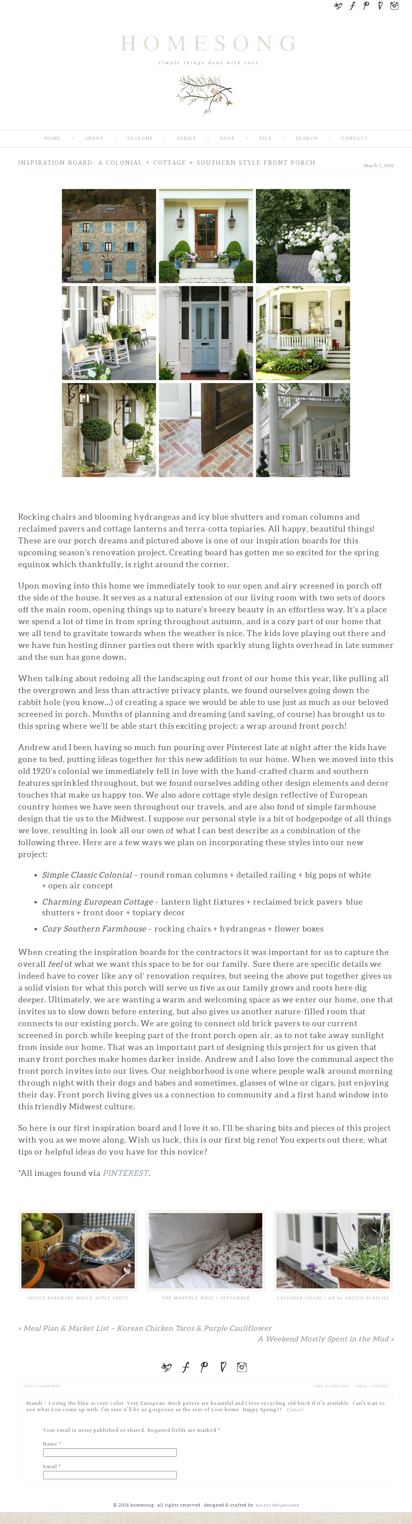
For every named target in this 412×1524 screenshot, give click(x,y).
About (94, 138)
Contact (354, 138)
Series (186, 138)
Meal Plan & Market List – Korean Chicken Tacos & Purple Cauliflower (145, 1328)
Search (307, 138)
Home (52, 138)
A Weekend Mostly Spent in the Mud (326, 1339)
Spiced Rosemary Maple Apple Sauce (78, 1298)
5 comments (42, 1386)
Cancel (294, 1410)
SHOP (227, 138)
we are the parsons (277, 1505)
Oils (265, 138)
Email (50, 1467)
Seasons (140, 138)
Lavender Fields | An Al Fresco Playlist (333, 1298)
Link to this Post (332, 1386)
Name (50, 1444)
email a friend (371, 1386)
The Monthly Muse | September (206, 1298)
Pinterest (126, 1173)
